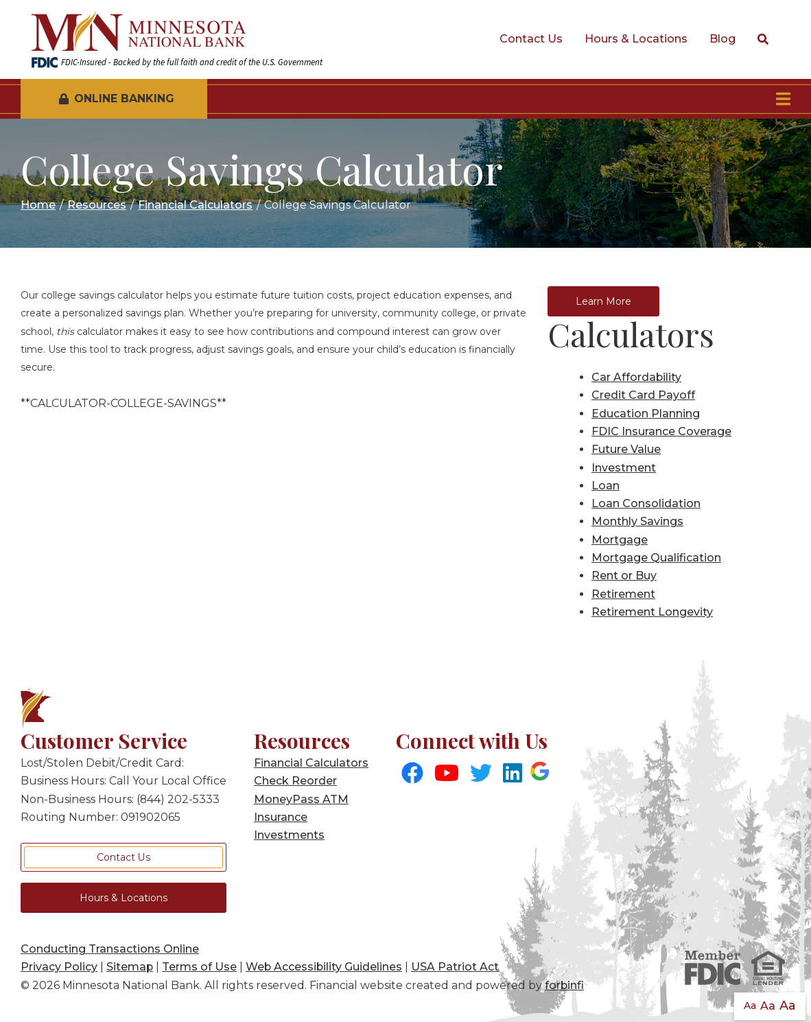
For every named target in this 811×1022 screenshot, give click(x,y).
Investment (623, 467)
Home (38, 204)
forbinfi (564, 985)
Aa (750, 1005)
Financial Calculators (195, 204)
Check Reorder (295, 780)
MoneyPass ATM (301, 799)
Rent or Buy (624, 575)
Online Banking (116, 98)
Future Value (626, 449)
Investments (289, 834)
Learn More (603, 301)
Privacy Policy (59, 966)
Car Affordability (636, 377)
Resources (96, 204)
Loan (605, 485)
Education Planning (645, 413)
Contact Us (531, 38)
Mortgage (619, 539)
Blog (722, 38)
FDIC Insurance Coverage (661, 431)
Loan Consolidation (646, 503)
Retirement (623, 594)
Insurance (280, 817)
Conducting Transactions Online (110, 948)
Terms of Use (199, 966)
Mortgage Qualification (656, 557)
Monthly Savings (637, 521)
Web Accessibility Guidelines (324, 966)
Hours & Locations (636, 38)
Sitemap (129, 966)
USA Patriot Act (455, 966)
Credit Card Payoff (643, 395)
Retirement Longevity (652, 611)
